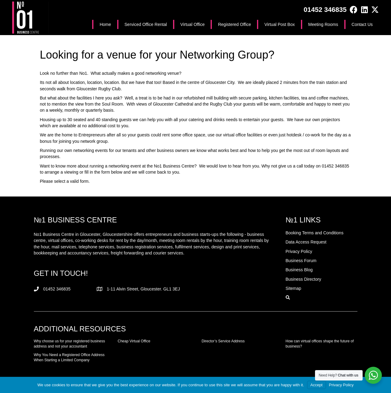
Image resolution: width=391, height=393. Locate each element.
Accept (316, 385)
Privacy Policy (341, 385)
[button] (353, 9)
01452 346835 (325, 9)
